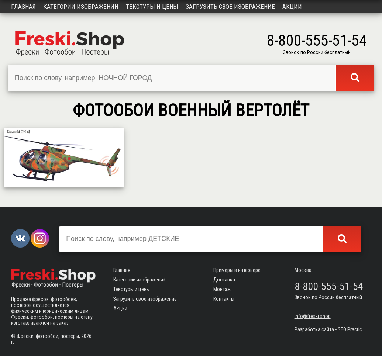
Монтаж (222, 289)
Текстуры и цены (152, 6)
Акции (292, 6)
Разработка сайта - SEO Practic (328, 329)
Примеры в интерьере (237, 270)
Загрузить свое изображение (230, 6)
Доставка (224, 280)
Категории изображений (80, 6)
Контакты (223, 299)
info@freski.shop (313, 316)
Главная (23, 6)
